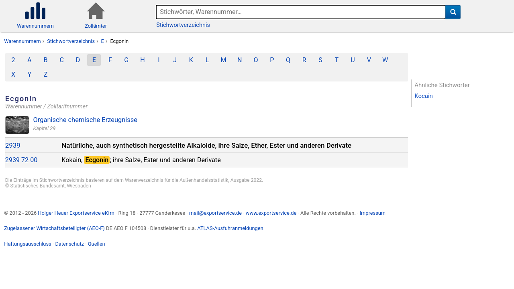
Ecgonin (119, 41)
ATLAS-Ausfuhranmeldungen (230, 228)
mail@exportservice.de (215, 213)
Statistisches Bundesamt (37, 186)
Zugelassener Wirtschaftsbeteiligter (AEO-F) (54, 228)
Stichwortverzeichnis (183, 25)
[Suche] (453, 12)
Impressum (372, 213)
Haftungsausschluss (27, 244)
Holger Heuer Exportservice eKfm (76, 213)
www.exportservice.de (271, 213)
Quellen (96, 244)
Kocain (423, 96)
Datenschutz (69, 244)
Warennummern (22, 41)
